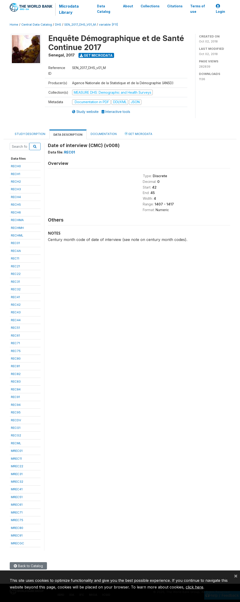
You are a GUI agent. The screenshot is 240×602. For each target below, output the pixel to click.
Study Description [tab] (30, 134)
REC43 (16, 312)
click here (194, 587)
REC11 (15, 258)
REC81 (15, 366)
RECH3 (16, 189)
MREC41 (17, 489)
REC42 (16, 304)
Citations (175, 6)
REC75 (16, 351)
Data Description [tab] (68, 134)
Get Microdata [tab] (138, 134)
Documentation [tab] (104, 134)
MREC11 (16, 458)
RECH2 (16, 181)
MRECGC (17, 543)
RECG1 (15, 428)
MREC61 (17, 504)
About (128, 6)
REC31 (15, 281)
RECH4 (16, 197)
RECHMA (17, 220)
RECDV (16, 420)
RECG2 (16, 435)
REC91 (15, 397)
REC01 (15, 243)
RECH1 (15, 174)
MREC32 (17, 481)
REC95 (16, 412)
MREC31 (17, 474)
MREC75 (17, 520)
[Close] (236, 576)
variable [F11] (108, 24)
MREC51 (17, 497)
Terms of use (197, 8)
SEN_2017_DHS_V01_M (80, 24)
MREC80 (17, 528)
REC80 (16, 358)
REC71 (15, 343)
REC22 (16, 274)
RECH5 (16, 204)
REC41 (15, 297)
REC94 (16, 405)
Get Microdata (96, 55)
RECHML (17, 235)
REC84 (16, 389)
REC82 (16, 374)
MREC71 (17, 512)
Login (220, 9)
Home (14, 24)
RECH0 (16, 166)
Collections (150, 6)
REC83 (16, 381)
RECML (16, 443)
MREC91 (17, 535)
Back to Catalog (28, 566)
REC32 (16, 289)
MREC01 (17, 451)
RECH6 (16, 212)
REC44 (16, 320)
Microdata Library (69, 9)
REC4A (16, 251)
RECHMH (17, 228)
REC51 (15, 327)
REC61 (15, 335)
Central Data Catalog (36, 24)
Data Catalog (103, 8)
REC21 (15, 266)
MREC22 (17, 466)
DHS (58, 24)
